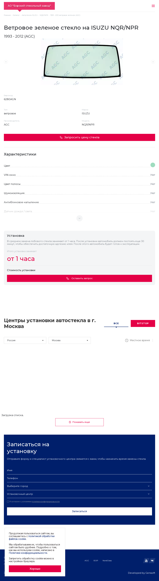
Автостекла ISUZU (30, 15)
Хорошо (35, 568)
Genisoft (150, 572)
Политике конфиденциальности (28, 552)
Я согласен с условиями (33, 502)
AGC (87, 560)
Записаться (79, 511)
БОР (96, 560)
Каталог (16, 15)
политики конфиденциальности (46, 501)
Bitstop (143, 323)
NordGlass (107, 560)
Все (116, 323)
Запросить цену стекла (79, 137)
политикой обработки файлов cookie (32, 537)
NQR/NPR (44, 15)
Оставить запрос (79, 278)
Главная (7, 15)
